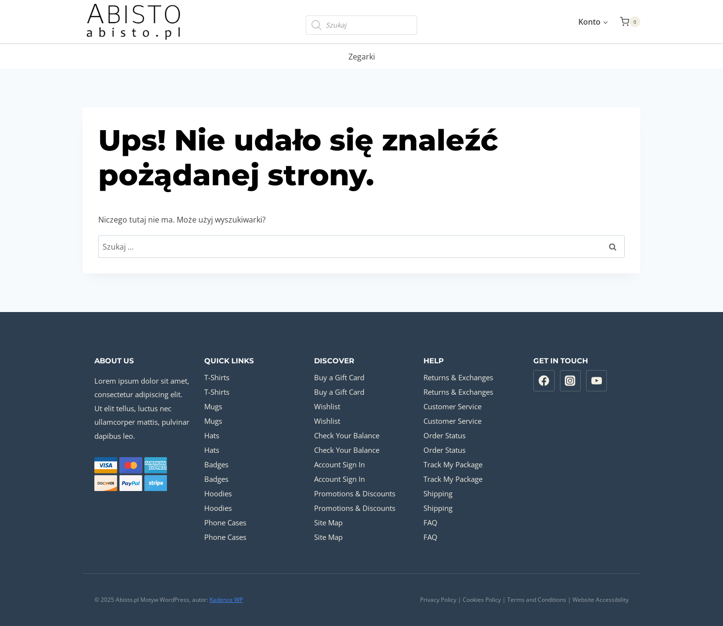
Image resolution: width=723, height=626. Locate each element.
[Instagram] (570, 380)
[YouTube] (596, 380)
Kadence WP (226, 600)
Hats (211, 435)
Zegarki (361, 56)
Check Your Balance (346, 435)
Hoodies (218, 493)
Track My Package (452, 464)
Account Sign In (339, 464)
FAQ (430, 522)
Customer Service (452, 406)
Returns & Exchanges (458, 377)
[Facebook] (544, 380)
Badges (216, 464)
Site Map (328, 522)
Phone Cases (225, 522)
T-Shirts (216, 377)
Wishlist (327, 406)
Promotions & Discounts (354, 493)
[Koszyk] (630, 21)
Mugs (213, 406)
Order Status (444, 435)
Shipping (437, 493)
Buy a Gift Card (339, 377)
